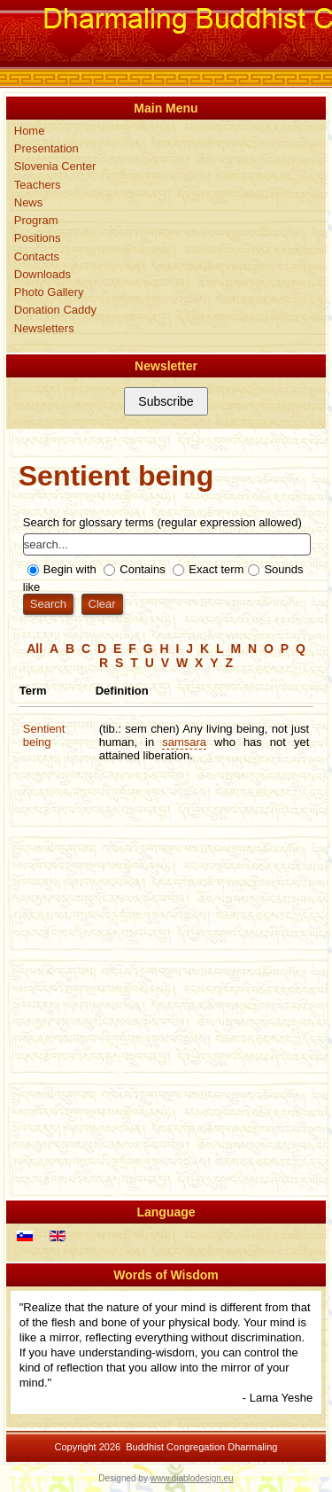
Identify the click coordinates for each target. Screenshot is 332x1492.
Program (36, 220)
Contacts (36, 256)
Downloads (42, 274)
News (28, 202)
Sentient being (44, 735)
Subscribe (165, 401)
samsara (184, 742)
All (34, 648)
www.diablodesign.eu (192, 1478)
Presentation (46, 148)
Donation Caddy (55, 309)
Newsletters (44, 328)
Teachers (37, 184)
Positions (37, 238)
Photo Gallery (49, 292)
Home (29, 130)
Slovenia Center (55, 166)
